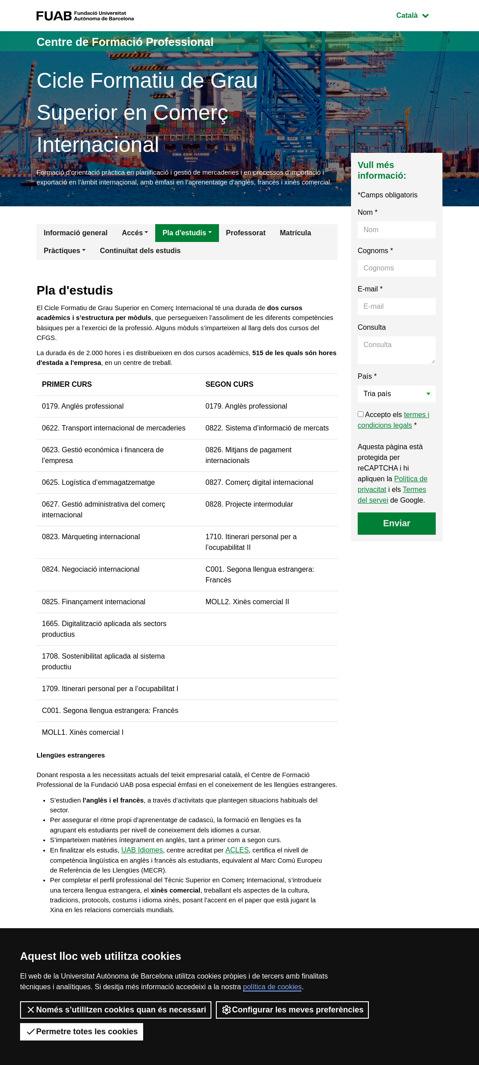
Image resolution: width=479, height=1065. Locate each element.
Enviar (396, 536)
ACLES (247, 891)
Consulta (372, 340)
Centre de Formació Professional (141, 41)
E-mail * (370, 302)
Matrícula (295, 246)
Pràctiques (62, 264)
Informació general (75, 246)
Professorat (246, 246)
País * (367, 389)
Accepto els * (393, 433)
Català (419, 14)
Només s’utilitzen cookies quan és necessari (115, 1009)
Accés (132, 246)
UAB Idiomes (148, 891)
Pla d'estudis (184, 246)
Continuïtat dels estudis (140, 264)
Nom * (367, 225)
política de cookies (272, 987)
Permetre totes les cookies (81, 1031)
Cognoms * (375, 264)
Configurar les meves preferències (292, 1009)
